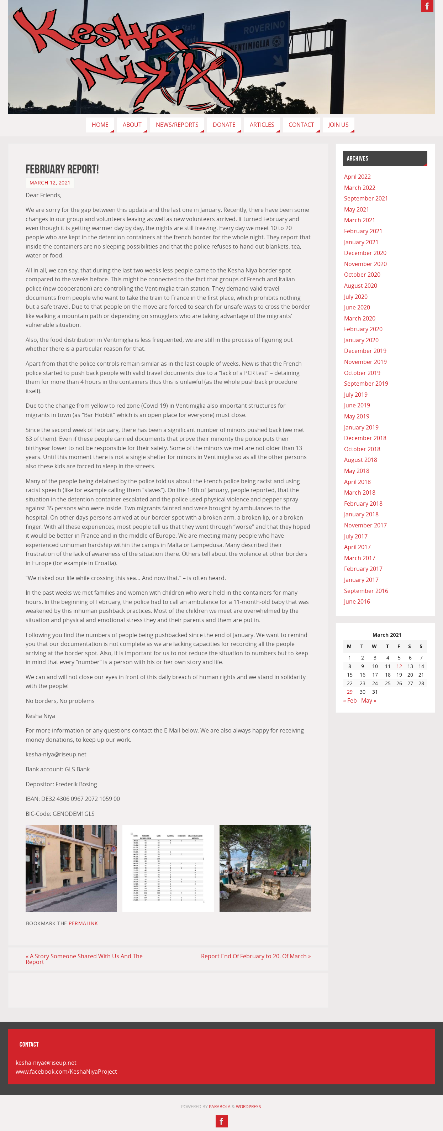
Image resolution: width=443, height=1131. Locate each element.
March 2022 (359, 188)
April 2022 (357, 177)
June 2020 (357, 307)
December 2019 (365, 351)
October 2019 (362, 373)
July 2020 (356, 297)
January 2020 (361, 340)
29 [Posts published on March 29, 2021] (350, 691)
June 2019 (357, 405)
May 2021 (356, 209)
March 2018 (359, 492)
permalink (83, 923)
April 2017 (357, 547)
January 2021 (361, 242)
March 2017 (359, 558)
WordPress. (249, 1107)
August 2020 (360, 286)
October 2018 (362, 449)
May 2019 (356, 416)
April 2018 (357, 482)
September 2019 (366, 383)
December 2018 (365, 438)
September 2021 (366, 198)
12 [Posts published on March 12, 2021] (399, 666)
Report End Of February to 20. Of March (256, 956)
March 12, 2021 (50, 182)
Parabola (220, 1107)
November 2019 (365, 362)
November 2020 (365, 264)
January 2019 (361, 427)
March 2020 (359, 318)
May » (368, 700)
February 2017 (363, 569)
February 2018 (363, 503)
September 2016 (366, 591)
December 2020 (365, 253)
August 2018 (360, 460)
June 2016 (357, 601)
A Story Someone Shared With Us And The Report (84, 959)
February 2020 (363, 329)
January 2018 (361, 514)
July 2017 (356, 536)
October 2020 (362, 274)
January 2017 (361, 580)
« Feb (350, 700)
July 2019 (356, 394)
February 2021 (363, 231)
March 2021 (359, 220)
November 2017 (365, 525)
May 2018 (356, 471)
